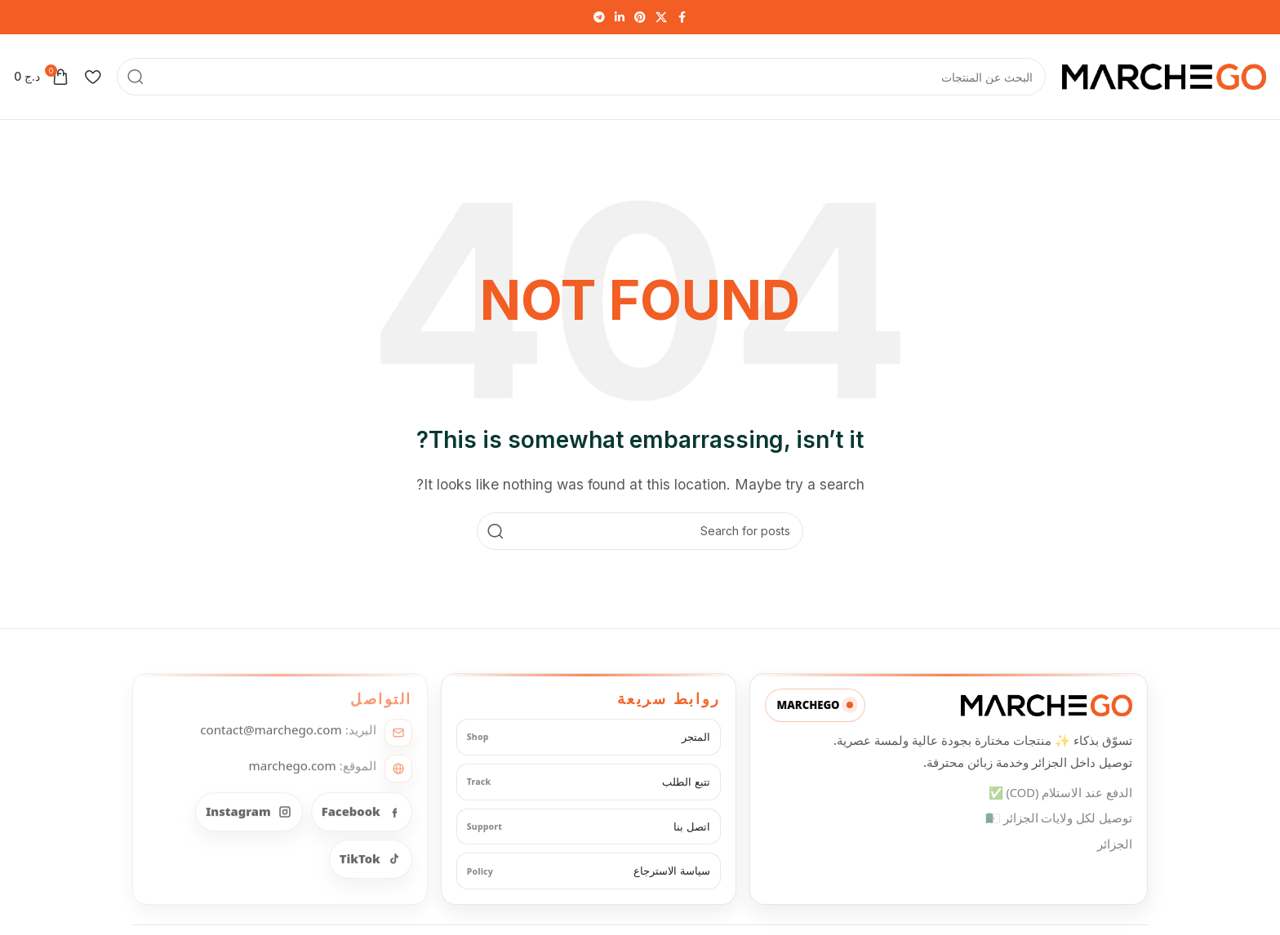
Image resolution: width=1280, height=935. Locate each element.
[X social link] (661, 18)
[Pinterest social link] (640, 18)
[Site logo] (1164, 75)
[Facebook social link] (681, 18)
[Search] (581, 76)
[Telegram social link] (599, 18)
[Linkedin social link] (619, 18)
